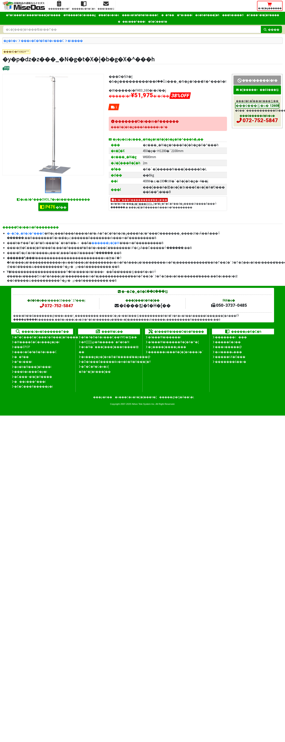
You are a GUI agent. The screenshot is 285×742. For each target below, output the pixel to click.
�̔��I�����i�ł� (257, 80)
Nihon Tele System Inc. (143, 404)
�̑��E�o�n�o (108, 15)
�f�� (53, 207)
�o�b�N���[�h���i (32, 367)
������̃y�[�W (105, 243)
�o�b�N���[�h (207, 15)
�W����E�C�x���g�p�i (36, 342)
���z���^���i (131, 21)
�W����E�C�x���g (79, 15)
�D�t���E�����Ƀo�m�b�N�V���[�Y (116, 362)
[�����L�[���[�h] (132, 29)
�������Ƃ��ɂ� (230, 362)
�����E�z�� (228, 342)
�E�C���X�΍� (157, 21)
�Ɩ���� (75, 40)
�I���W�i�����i (164, 337)
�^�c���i (184, 15)
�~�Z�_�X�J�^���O (25, 233)
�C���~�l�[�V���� (262, 15)
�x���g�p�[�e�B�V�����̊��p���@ (115, 357)
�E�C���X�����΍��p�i (33, 386)
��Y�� (167, 15)
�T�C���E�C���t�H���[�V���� (33, 15)
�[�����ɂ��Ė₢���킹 (257, 90)
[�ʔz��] (6, 68)
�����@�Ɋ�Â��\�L (176, 397)
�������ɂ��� (231, 337)
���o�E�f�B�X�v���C (140, 15)
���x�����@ (228, 347)
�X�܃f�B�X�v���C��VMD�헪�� (109, 337)
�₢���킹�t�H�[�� (142, 305)
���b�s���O (233, 15)
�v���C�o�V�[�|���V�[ (136, 397)
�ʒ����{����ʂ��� (167, 347)
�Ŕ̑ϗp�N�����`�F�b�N (105, 342)
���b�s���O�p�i (30, 371)
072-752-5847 (260, 120)
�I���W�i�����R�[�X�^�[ (173, 342)
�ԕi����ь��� (228, 352)
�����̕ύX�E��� (230, 357)
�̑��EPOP (22, 347)
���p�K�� (102, 397)
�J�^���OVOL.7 (142, 203)
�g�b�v (10, 40)
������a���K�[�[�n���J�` (176, 352)
